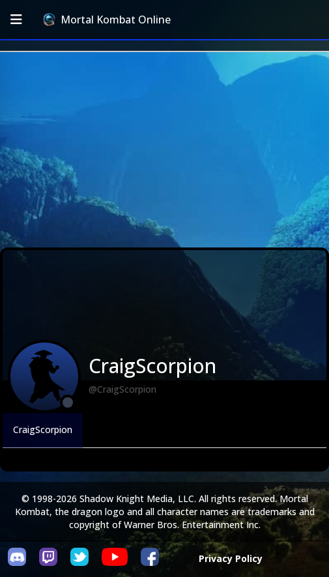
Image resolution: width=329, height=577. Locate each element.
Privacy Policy (231, 558)
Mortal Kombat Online (107, 19)
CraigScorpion (42, 429)
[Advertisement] (164, 150)
